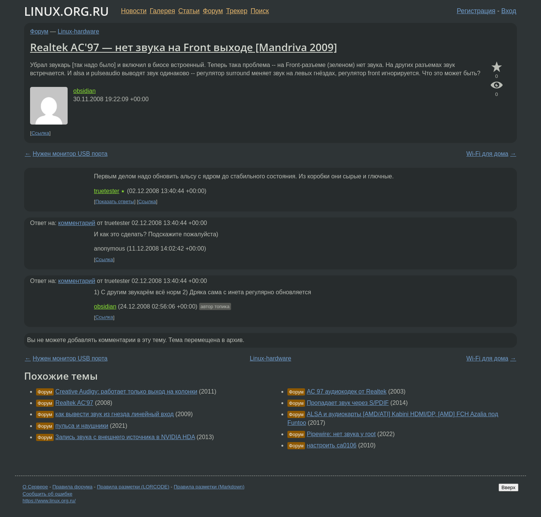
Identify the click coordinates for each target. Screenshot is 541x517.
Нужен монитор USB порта (70, 154)
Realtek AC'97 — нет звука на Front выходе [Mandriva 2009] (183, 47)
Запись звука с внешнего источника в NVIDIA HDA (125, 437)
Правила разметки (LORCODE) (133, 487)
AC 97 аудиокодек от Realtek (346, 391)
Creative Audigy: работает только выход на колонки (126, 391)
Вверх (508, 487)
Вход (508, 11)
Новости (134, 11)
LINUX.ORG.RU (66, 11)
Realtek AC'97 (74, 403)
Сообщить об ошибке (48, 494)
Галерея (162, 11)
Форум (213, 11)
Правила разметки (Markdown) (209, 487)
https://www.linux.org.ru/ (49, 500)
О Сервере (35, 487)
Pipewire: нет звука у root (341, 434)
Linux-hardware (78, 31)
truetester (106, 191)
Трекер (237, 11)
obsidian (84, 91)
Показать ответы (114, 201)
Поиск (260, 11)
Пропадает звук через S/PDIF (347, 403)
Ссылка (40, 133)
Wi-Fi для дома (487, 154)
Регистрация (476, 11)
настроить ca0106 (331, 445)
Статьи (188, 11)
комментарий (76, 223)
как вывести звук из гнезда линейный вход (114, 414)
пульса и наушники (81, 426)
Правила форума (73, 487)
